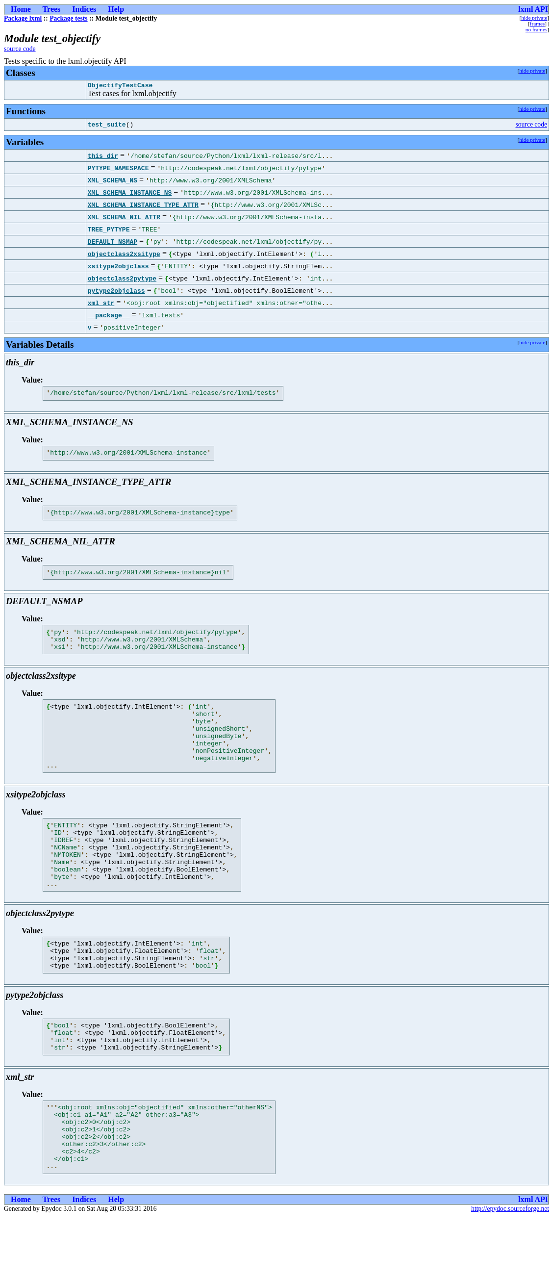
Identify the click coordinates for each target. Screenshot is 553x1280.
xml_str (101, 304)
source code (20, 48)
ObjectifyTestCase (120, 86)
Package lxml (23, 18)
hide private (534, 18)
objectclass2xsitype (124, 255)
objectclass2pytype (122, 279)
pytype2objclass (116, 291)
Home (21, 9)
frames (537, 23)
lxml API (533, 9)
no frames (536, 29)
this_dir (103, 157)
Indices (84, 9)
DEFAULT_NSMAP (112, 242)
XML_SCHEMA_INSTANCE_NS (130, 193)
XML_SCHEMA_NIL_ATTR (124, 218)
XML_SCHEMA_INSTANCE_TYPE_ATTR (143, 206)
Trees (52, 9)
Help (116, 9)
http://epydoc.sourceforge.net (510, 1272)
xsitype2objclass (118, 267)
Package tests (68, 18)
